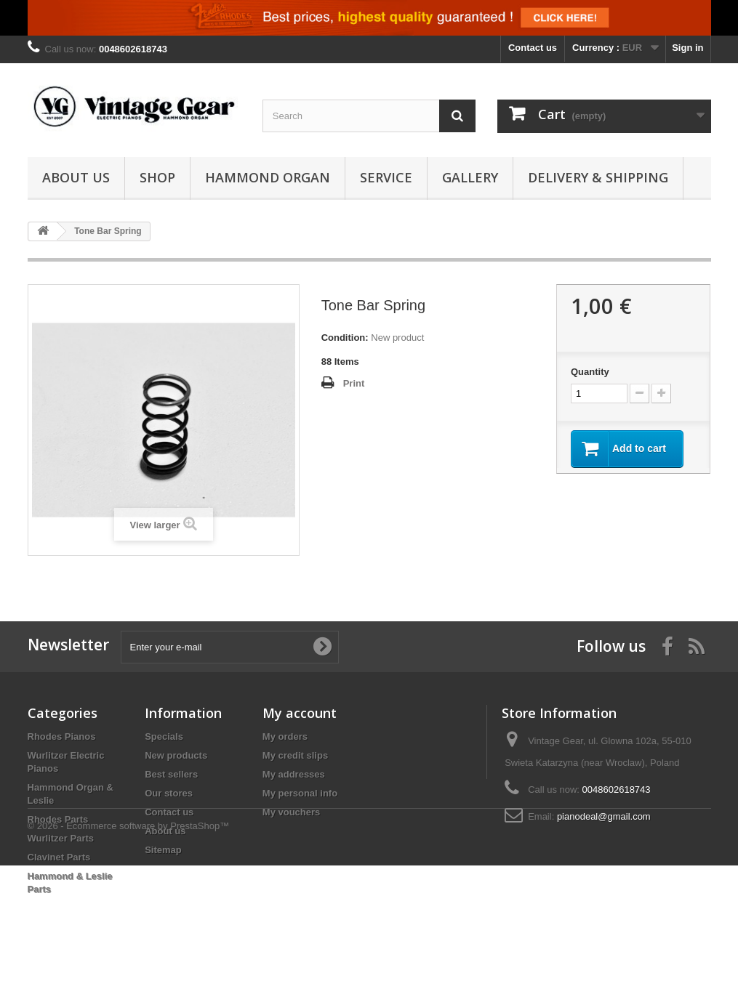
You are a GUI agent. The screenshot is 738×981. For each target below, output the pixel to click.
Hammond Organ (267, 177)
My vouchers (291, 812)
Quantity (590, 371)
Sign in (687, 47)
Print (354, 383)
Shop (157, 177)
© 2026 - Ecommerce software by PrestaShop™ (129, 941)
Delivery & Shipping (598, 177)
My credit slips (295, 755)
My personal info (299, 793)
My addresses (293, 774)
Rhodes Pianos (62, 736)
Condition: (345, 337)
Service (386, 177)
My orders (285, 736)
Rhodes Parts (58, 819)
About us (76, 177)
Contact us (532, 47)
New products (176, 755)
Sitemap (163, 849)
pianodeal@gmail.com (604, 816)
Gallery (470, 177)
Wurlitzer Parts (61, 838)
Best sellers (171, 774)
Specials (164, 736)
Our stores (169, 793)
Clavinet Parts (59, 857)
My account (299, 713)
